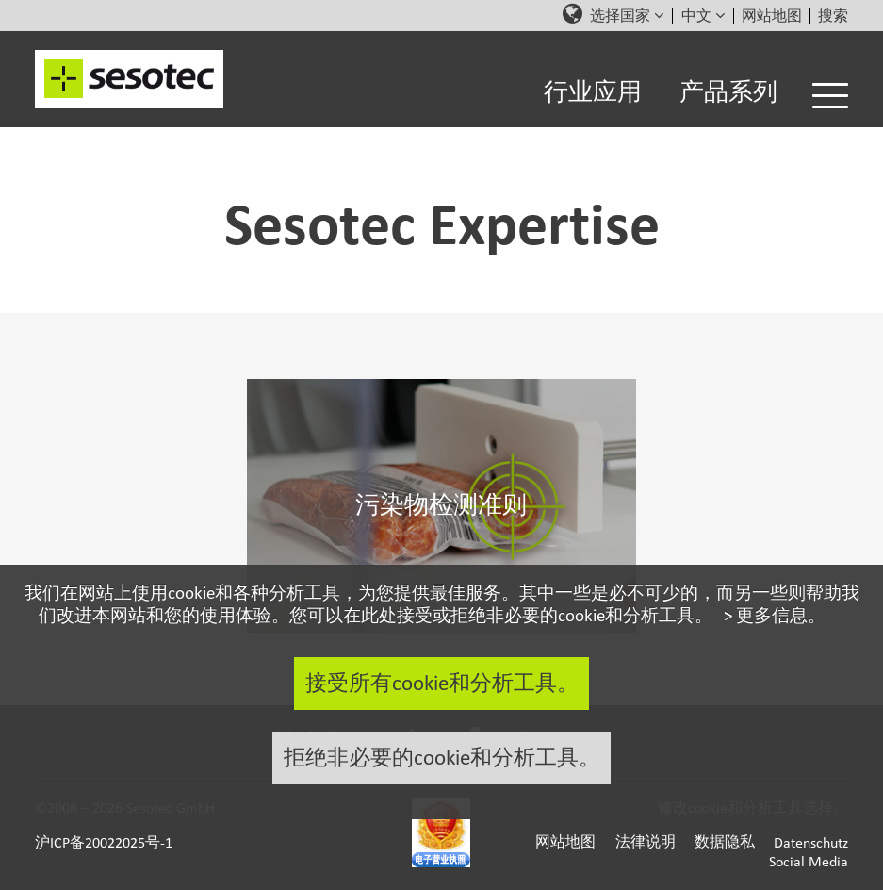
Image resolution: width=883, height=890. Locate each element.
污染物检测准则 (441, 505)
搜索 (833, 15)
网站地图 (772, 15)
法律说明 (645, 841)
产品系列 (728, 92)
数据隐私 (725, 841)
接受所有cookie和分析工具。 (442, 682)
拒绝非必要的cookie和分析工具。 (442, 757)
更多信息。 (781, 614)
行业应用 (593, 92)
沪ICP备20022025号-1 (103, 841)
